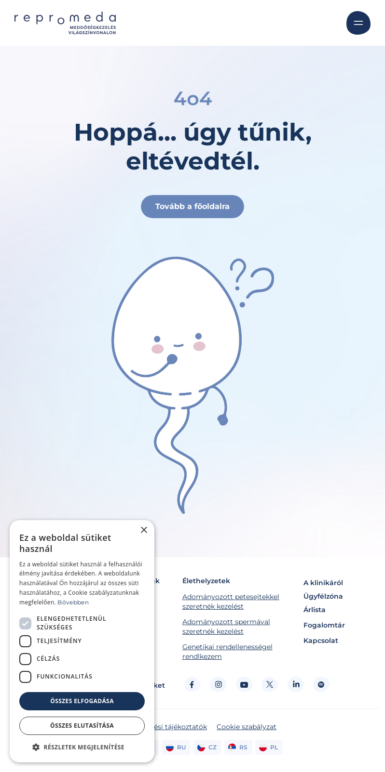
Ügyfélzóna (323, 596)
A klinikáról (323, 582)
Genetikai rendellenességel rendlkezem (227, 651)
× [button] (143, 530)
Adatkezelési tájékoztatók (164, 726)
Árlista (314, 609)
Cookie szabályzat (246, 726)
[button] (82, 747)
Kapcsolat (320, 640)
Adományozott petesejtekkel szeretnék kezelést (230, 601)
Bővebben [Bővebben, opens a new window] (72, 602)
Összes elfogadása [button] (82, 701)
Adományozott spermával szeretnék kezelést (226, 626)
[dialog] (82, 641)
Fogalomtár (324, 625)
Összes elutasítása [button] (82, 725)
